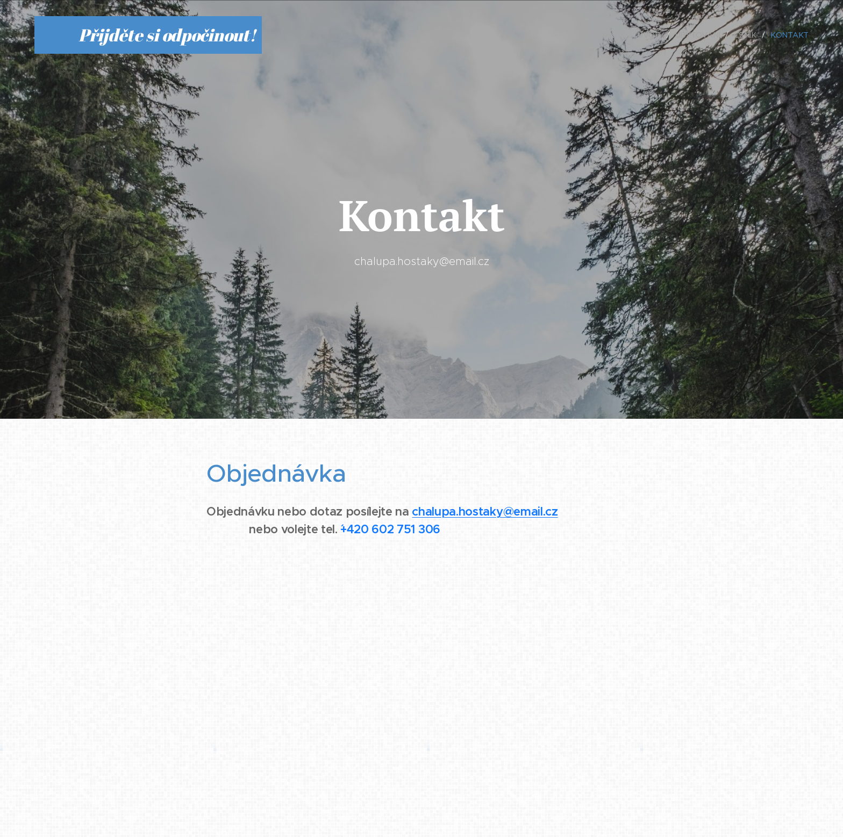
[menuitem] (654, 35)
